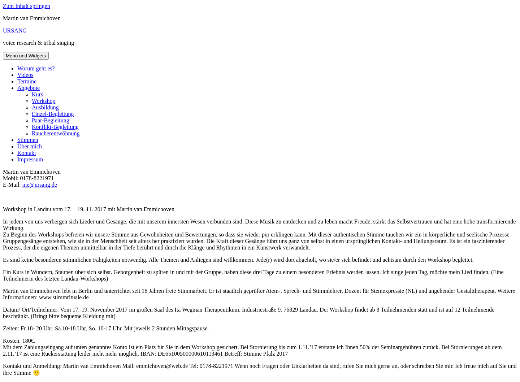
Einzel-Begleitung (53, 114)
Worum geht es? (36, 68)
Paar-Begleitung (50, 120)
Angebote (28, 88)
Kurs (37, 94)
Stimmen (27, 140)
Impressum (30, 159)
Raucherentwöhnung (55, 133)
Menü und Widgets (26, 55)
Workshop (43, 101)
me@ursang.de (39, 185)
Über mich (29, 146)
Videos (25, 75)
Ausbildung (45, 107)
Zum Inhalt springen (26, 6)
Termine (26, 81)
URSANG (15, 30)
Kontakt (26, 153)
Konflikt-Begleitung (55, 127)
